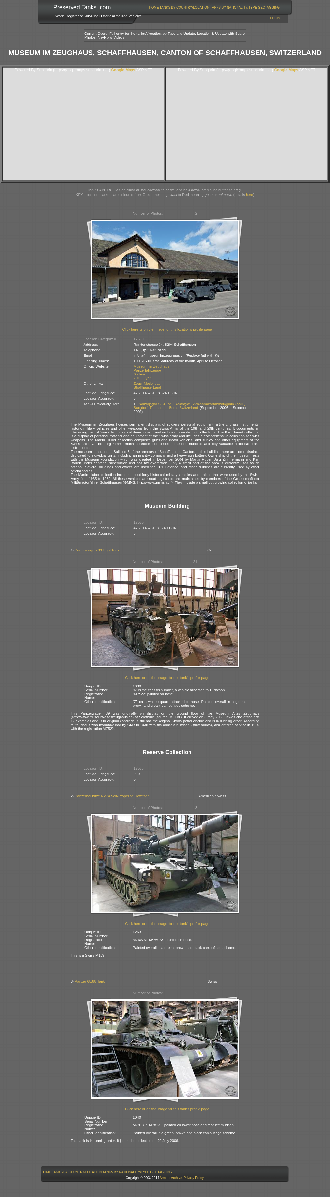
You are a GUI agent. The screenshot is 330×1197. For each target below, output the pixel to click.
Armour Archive (171, 1178)
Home (154, 7)
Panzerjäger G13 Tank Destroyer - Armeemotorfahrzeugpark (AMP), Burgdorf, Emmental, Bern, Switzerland (190, 406)
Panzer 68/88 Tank (90, 981)
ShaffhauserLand (147, 387)
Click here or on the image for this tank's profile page (167, 678)
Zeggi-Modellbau (147, 383)
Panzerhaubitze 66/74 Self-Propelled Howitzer (112, 796)
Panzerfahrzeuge (147, 370)
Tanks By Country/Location (184, 7)
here (249, 195)
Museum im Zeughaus (152, 366)
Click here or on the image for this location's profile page (167, 329)
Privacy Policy (194, 1178)
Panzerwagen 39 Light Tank (97, 550)
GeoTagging (269, 7)
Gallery (139, 374)
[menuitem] (154, 7)
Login (275, 18)
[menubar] (214, 7)
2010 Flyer (142, 378)
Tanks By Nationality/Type (233, 7)
